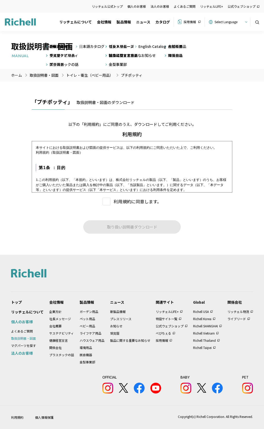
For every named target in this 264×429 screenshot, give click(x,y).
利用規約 (17, 417)
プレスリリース (120, 319)
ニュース (143, 21)
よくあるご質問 (184, 6)
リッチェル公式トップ (107, 6)
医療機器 (86, 355)
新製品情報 (118, 311)
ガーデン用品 (89, 311)
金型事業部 (87, 362)
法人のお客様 (160, 6)
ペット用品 (87, 319)
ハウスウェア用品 (92, 340)
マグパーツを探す (23, 345)
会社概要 (55, 326)
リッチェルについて (75, 21)
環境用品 (86, 347)
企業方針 (55, 311)
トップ (16, 302)
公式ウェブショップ (241, 6)
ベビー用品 (87, 326)
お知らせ (116, 326)
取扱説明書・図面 (23, 338)
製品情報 (124, 21)
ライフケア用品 (90, 333)
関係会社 (55, 347)
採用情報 (190, 22)
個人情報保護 (44, 417)
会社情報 (104, 21)
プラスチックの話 (61, 355)
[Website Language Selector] (230, 22)
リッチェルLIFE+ (211, 6)
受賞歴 (114, 333)
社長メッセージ (60, 319)
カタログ (162, 21)
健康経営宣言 (58, 340)
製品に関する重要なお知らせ (130, 340)
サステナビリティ (61, 333)
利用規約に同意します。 (137, 201)
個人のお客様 (136, 6)
